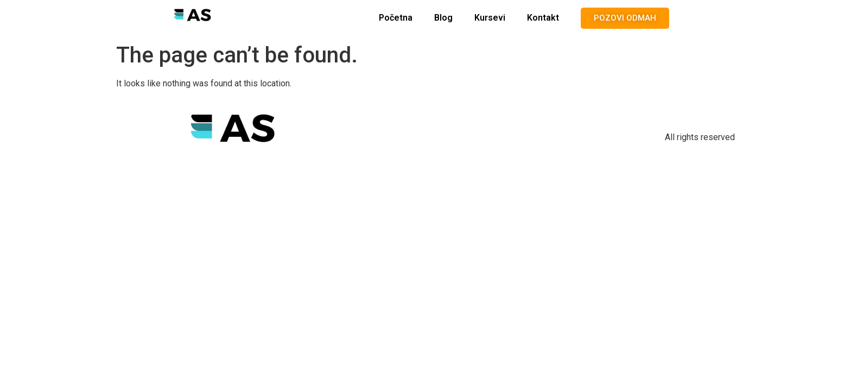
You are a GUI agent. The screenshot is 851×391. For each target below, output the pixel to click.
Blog (443, 17)
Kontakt (543, 17)
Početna (395, 17)
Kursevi (489, 17)
